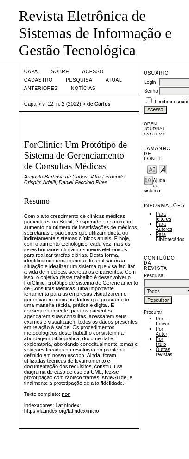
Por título (161, 342)
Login (150, 82)
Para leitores (163, 216)
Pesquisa (79, 80)
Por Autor (161, 331)
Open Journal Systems (154, 128)
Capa (31, 71)
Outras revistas (164, 352)
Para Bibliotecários (170, 237)
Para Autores (164, 227)
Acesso (92, 71)
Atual (114, 80)
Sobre (60, 71)
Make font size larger (148, 179)
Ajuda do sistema (154, 185)
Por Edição (163, 321)
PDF (66, 394)
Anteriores (41, 88)
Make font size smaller (152, 169)
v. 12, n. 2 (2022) (61, 104)
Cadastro (38, 80)
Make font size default (163, 169)
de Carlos (99, 104)
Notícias (83, 88)
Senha (151, 91)
